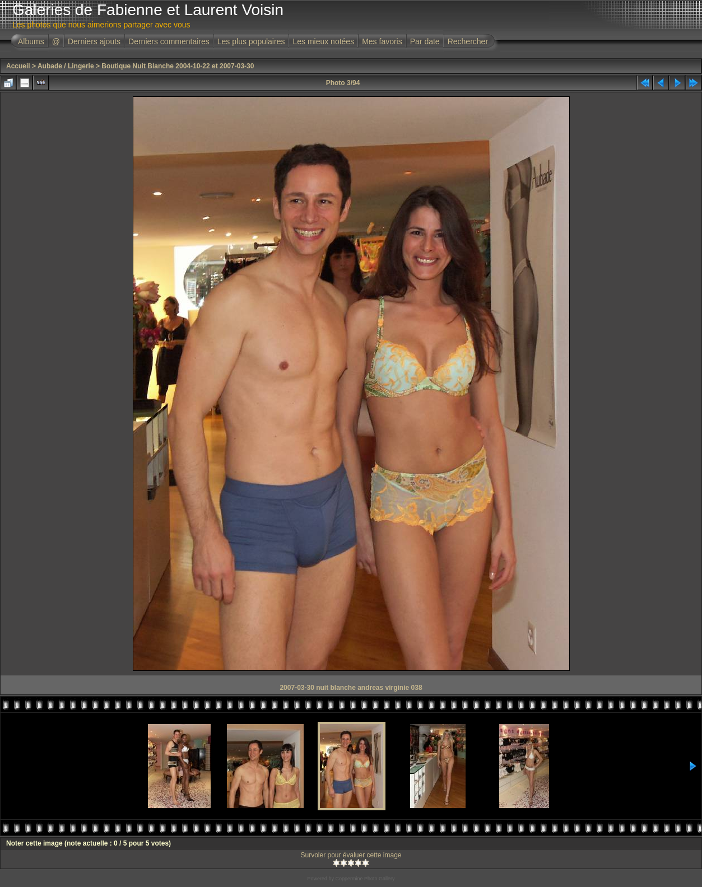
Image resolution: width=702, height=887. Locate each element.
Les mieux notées (323, 41)
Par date (425, 41)
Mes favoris (382, 41)
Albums (31, 41)
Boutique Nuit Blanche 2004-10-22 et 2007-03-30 (177, 66)
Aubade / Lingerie (66, 66)
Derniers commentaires (169, 41)
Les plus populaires (251, 41)
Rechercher (468, 41)
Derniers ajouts (94, 41)
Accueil (18, 66)
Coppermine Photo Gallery (364, 878)
